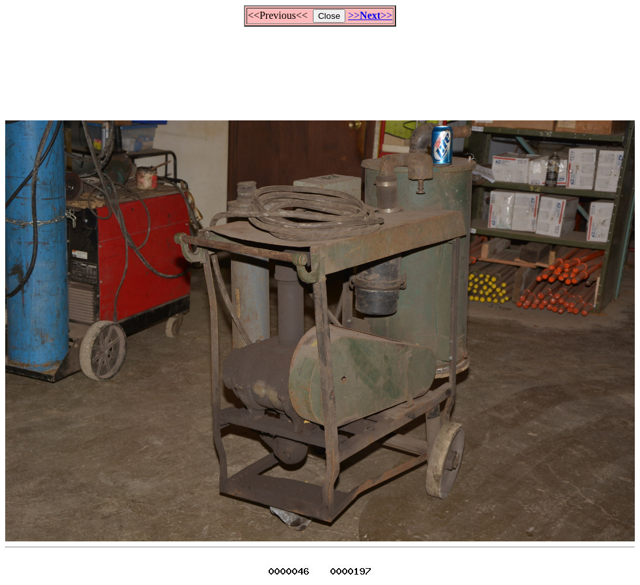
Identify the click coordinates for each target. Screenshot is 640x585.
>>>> (370, 15)
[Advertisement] (320, 67)
